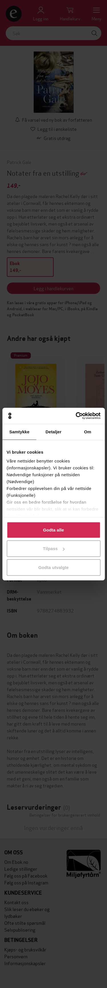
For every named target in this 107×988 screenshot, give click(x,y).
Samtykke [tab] (19, 431)
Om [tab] (87, 431)
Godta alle (53, 529)
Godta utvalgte (53, 567)
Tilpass (53, 548)
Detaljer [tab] (54, 431)
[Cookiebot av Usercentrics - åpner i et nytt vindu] (76, 416)
